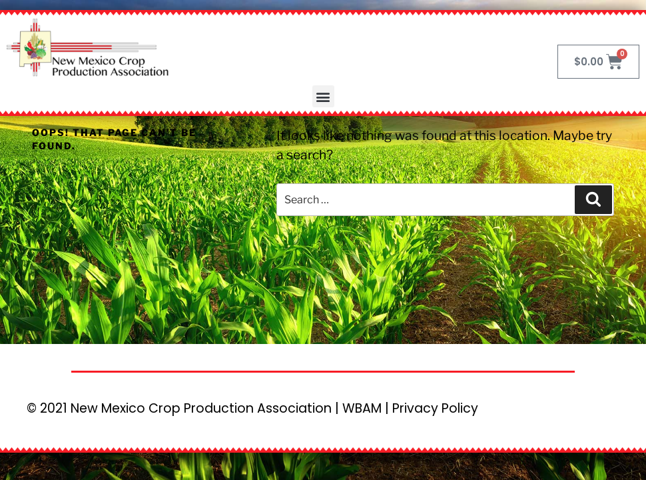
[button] (323, 96)
